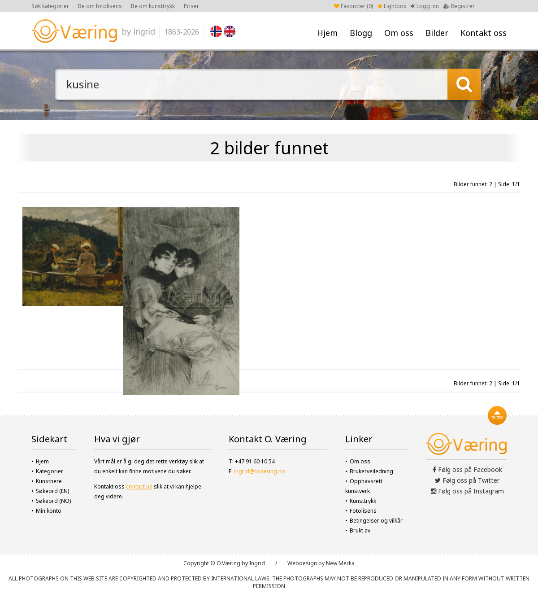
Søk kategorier (50, 6)
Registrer (459, 6)
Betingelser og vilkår (376, 520)
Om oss (398, 32)
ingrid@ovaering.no (259, 471)
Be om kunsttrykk (153, 6)
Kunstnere (49, 481)
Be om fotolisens (100, 6)
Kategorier (49, 471)
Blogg (361, 32)
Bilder (436, 32)
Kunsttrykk (363, 501)
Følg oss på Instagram (467, 491)
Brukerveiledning (371, 471)
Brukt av (360, 530)
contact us (139, 486)
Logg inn (425, 6)
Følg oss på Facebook (467, 469)
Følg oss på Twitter (467, 480)
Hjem (327, 32)
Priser (191, 6)
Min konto (48, 511)
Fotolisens (363, 511)
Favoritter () (353, 6)
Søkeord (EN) (52, 491)
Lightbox (391, 6)
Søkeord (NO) (53, 501)
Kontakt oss (483, 32)
